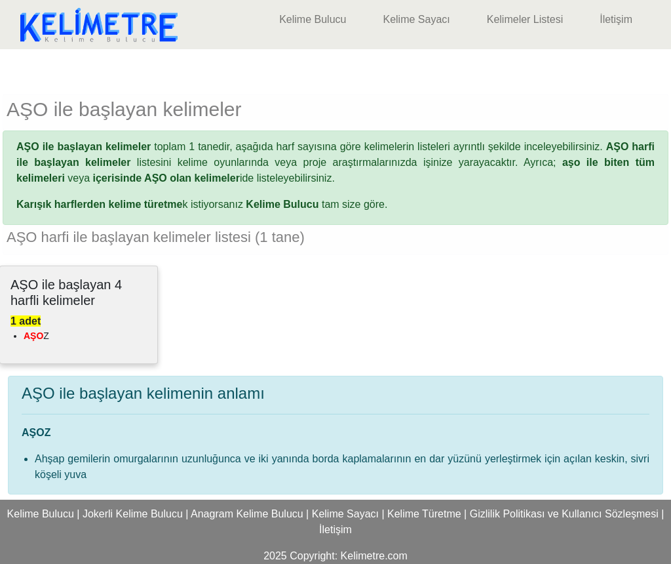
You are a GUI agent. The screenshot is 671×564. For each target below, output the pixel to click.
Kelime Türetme (424, 513)
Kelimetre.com (374, 555)
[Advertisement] (335, 69)
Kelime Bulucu (312, 19)
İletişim (616, 19)
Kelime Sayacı (416, 19)
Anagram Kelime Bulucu (247, 513)
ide (173, 178)
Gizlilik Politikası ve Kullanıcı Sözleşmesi (564, 513)
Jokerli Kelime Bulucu (133, 513)
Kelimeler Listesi (525, 19)
